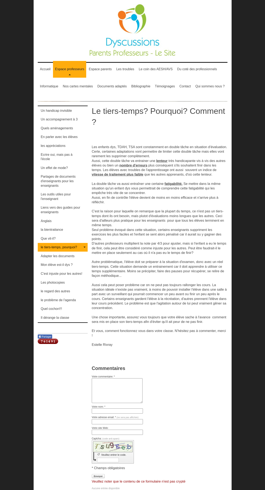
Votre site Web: (100, 428)
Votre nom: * (98, 406)
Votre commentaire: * (103, 376)
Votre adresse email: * (115, 417)
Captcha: (105, 438)
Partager (45, 336)
